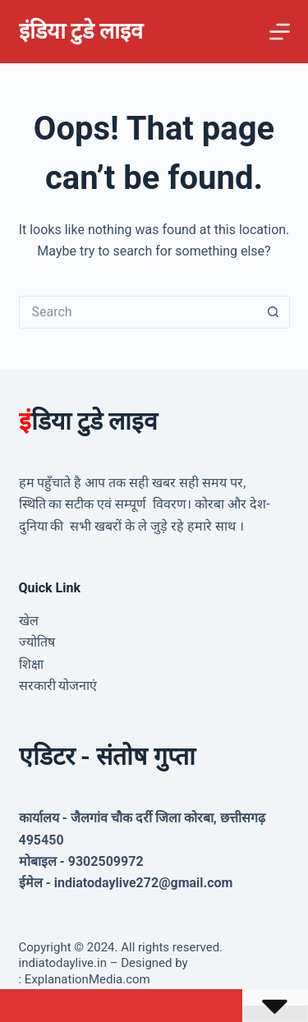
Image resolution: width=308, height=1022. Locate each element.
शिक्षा (31, 664)
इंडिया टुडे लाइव (81, 31)
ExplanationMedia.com (85, 979)
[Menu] (279, 31)
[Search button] (273, 312)
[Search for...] (138, 312)
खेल (29, 620)
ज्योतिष (37, 642)
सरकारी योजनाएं (58, 685)
